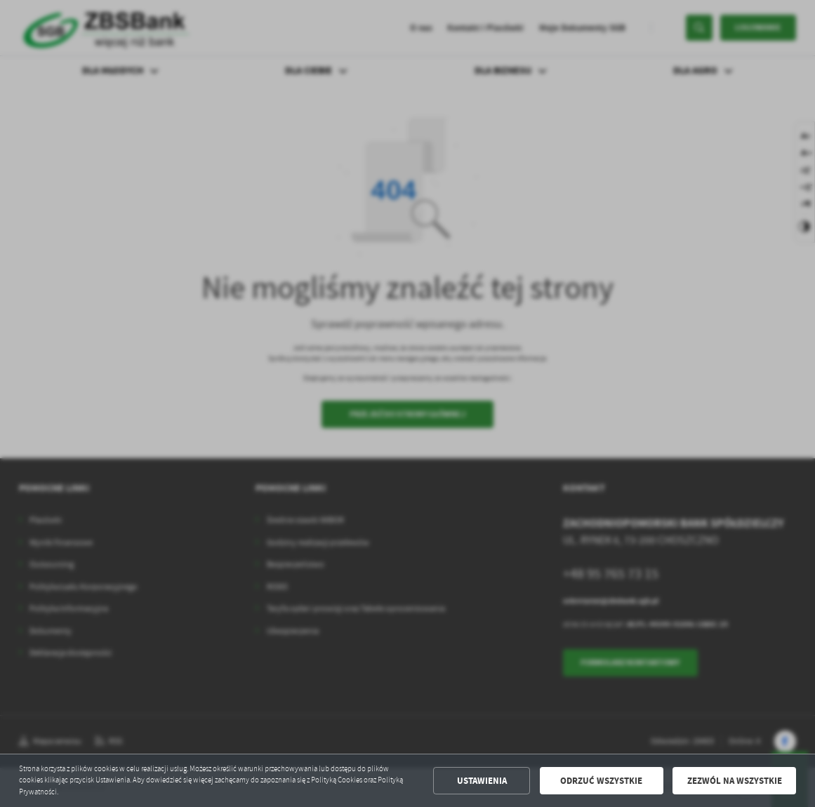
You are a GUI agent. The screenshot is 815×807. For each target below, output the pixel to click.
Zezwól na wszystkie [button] (734, 781)
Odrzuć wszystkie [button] (601, 781)
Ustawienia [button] (482, 781)
